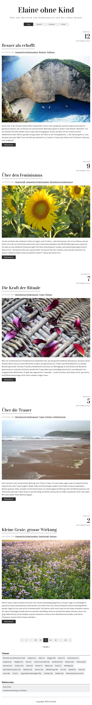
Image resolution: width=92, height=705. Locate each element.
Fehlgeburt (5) (18, 662)
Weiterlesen (8, 145)
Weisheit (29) (59, 673)
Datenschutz (7, 687)
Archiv (63, 24)
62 (55, 640)
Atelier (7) (42, 658)
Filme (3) (28, 662)
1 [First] (26, 640)
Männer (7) (38, 666)
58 (35, 640)
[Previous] (22, 640)
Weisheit (42, 52)
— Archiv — (46, 647)
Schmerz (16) (39, 670)
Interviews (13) (7, 666)
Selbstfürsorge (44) (52, 670)
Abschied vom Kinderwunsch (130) (14, 658)
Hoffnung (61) (81, 662)
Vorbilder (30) (48, 673)
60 (45, 640)
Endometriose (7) (73, 658)
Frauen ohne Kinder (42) (41, 662)
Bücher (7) (61, 658)
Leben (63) (29, 666)
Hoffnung (51, 52)
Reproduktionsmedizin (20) (11, 670)
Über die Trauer (17, 410)
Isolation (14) (19, 666)
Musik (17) (58, 666)
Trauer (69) (6, 673)
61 (50, 640)
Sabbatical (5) (27, 670)
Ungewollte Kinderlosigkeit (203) (31, 673)
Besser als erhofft (18, 45)
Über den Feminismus (22, 175)
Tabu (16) (81, 670)
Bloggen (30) (51, 658)
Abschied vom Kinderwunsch (61, 182)
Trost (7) (15, 673)
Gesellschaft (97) (57, 662)
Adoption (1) (32, 658)
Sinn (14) (63, 670)
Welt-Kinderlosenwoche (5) (74, 673)
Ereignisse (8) (7, 662)
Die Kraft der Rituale (21, 287)
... (30, 640)
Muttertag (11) (68, 666)
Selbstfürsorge (59, 417)
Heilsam (48, 294)
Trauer (41, 294)
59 (40, 640)
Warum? (39, 24)
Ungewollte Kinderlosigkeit (26, 52)
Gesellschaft (20, 182)
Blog (28, 24)
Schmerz (48, 417)
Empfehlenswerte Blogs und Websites (15, 690)
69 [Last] (65, 640)
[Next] (70, 640)
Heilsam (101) (69, 662)
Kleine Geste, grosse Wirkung (29, 529)
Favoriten (52, 24)
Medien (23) (48, 666)
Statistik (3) (72, 670)
